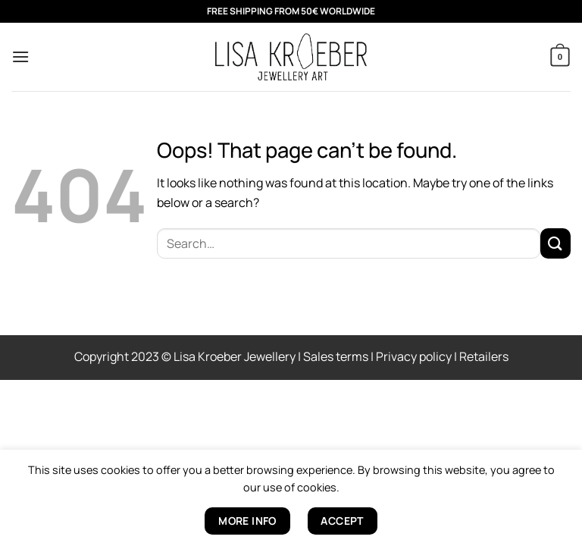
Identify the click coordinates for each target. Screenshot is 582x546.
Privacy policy (414, 356)
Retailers (483, 356)
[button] (20, 56)
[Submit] (555, 243)
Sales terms (335, 356)
